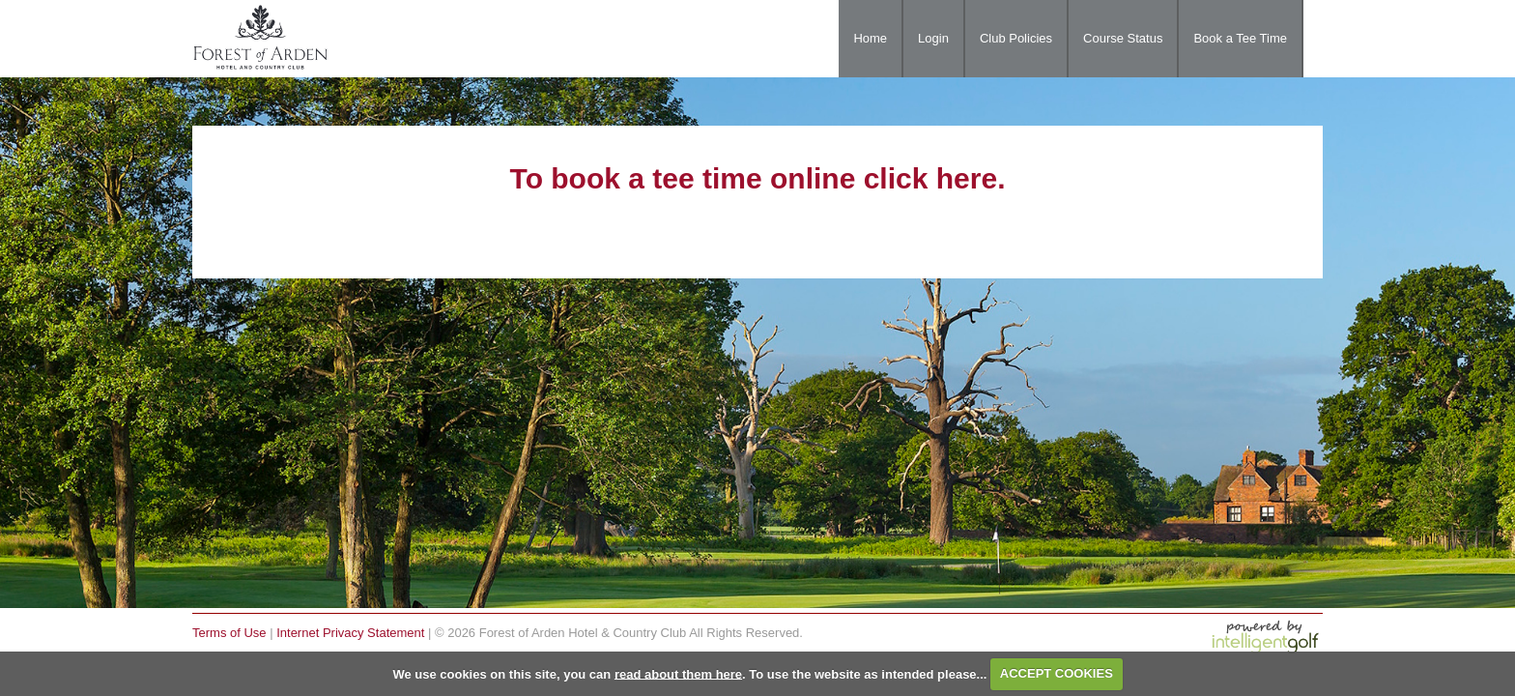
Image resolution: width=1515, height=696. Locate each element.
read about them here (678, 673)
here (966, 178)
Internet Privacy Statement (350, 632)
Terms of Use (229, 632)
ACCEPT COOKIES (1056, 673)
